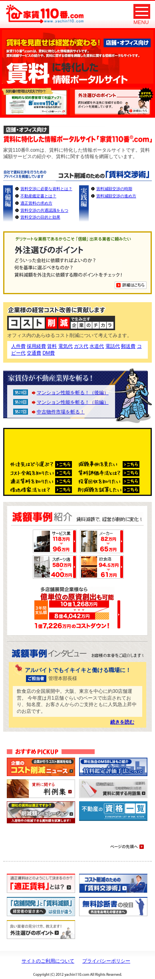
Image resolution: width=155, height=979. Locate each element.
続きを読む (122, 722)
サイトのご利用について (48, 961)
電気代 (65, 346)
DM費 (48, 353)
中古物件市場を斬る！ (61, 412)
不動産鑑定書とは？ (38, 196)
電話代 (112, 346)
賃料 (52, 346)
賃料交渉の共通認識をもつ (44, 210)
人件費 (18, 346)
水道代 (96, 346)
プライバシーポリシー (106, 961)
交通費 (34, 353)
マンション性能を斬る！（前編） (73, 402)
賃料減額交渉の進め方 (116, 196)
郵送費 (128, 346)
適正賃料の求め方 (36, 203)
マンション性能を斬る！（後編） (73, 392)
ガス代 (81, 346)
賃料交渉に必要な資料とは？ (46, 189)
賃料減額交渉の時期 (114, 189)
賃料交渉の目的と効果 (40, 217)
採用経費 (36, 346)
